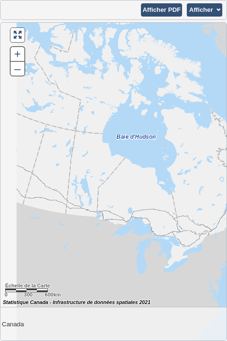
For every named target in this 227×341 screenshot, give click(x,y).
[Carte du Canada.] (113, 182)
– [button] (17, 68)
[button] (161, 10)
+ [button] (17, 53)
